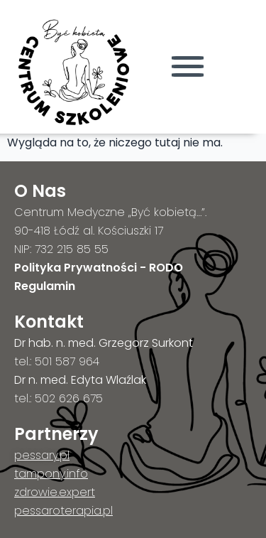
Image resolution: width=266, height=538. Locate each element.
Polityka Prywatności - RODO (98, 267)
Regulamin (44, 286)
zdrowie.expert (54, 492)
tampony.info (51, 474)
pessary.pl (42, 455)
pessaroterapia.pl (63, 510)
